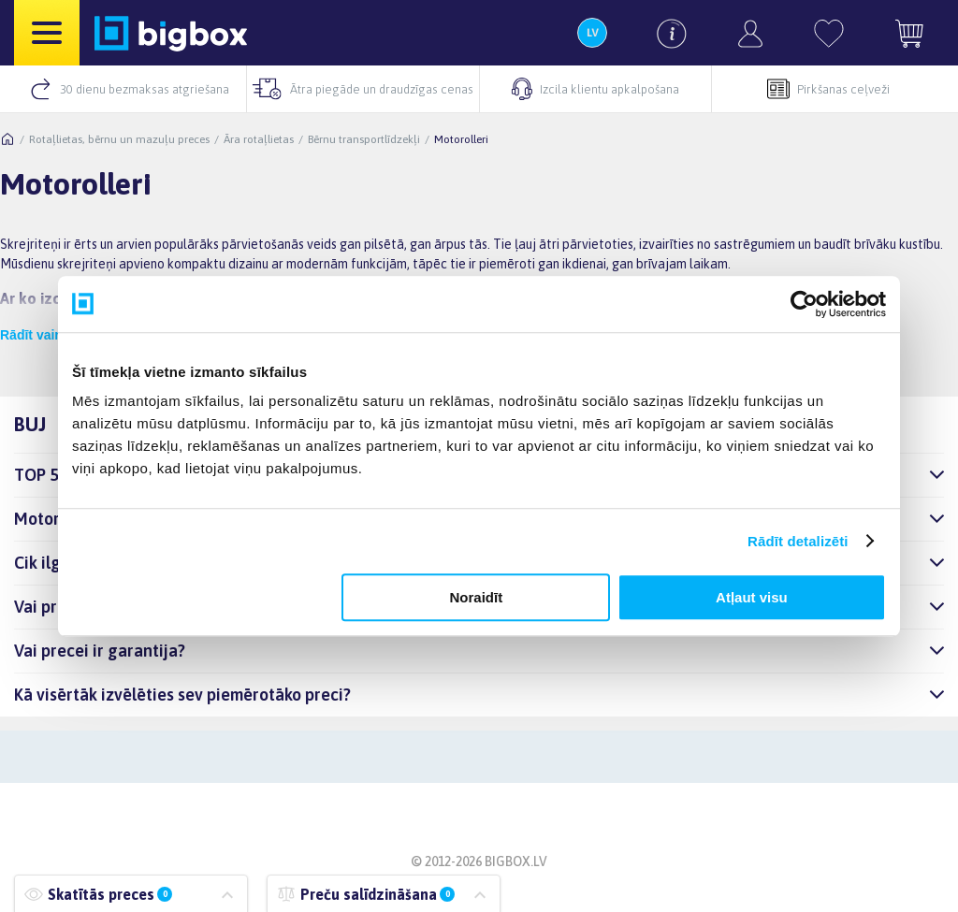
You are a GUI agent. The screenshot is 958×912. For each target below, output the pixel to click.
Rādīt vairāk (37, 334)
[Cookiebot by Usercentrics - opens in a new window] (804, 304)
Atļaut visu (752, 597)
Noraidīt (476, 597)
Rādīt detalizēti (798, 541)
